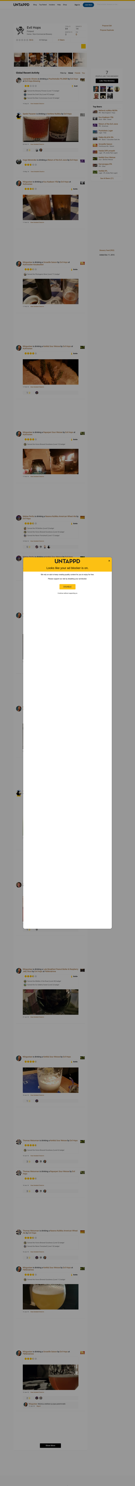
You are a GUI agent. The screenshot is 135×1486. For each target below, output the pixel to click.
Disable (67, 587)
